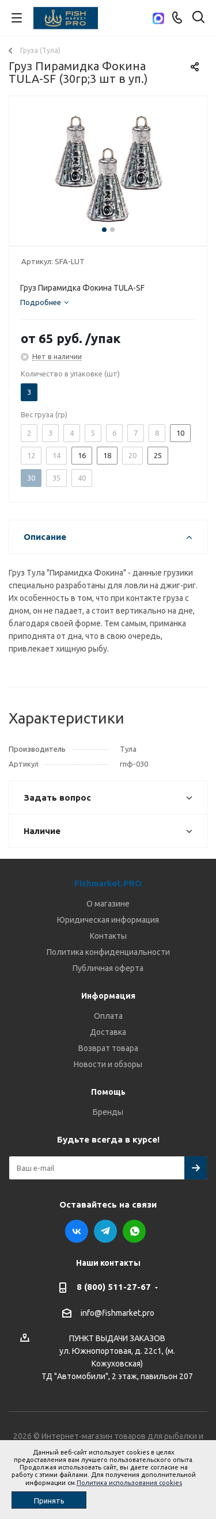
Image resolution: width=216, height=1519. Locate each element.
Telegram (105, 1231)
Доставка (108, 1032)
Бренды (108, 1112)
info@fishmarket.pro (117, 1313)
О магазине (108, 903)
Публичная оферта (108, 968)
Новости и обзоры (108, 1064)
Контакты (108, 936)
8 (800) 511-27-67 (114, 1287)
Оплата (108, 1016)
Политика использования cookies (129, 1482)
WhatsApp (134, 1231)
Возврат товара (108, 1048)
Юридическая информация (108, 919)
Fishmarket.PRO (108, 883)
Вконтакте (76, 1231)
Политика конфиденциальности (108, 952)
